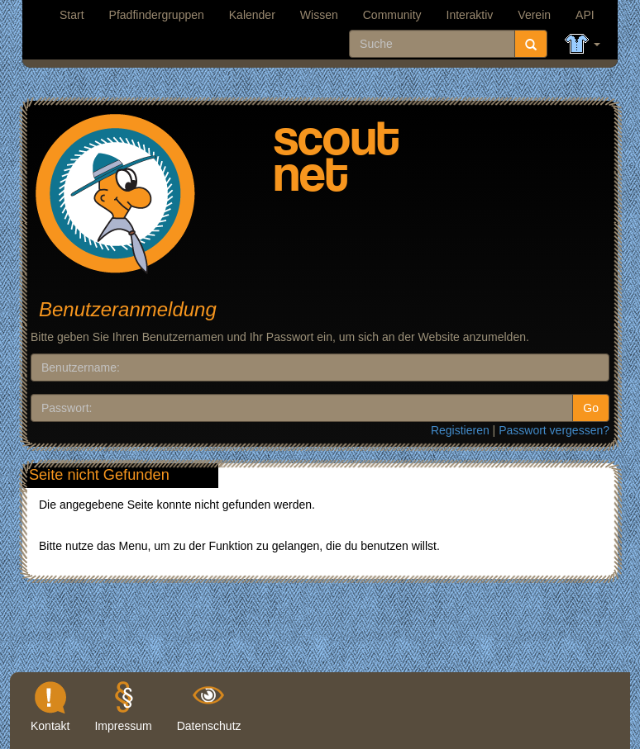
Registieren (460, 430)
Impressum (122, 725)
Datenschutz (209, 725)
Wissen (319, 14)
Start (72, 14)
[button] (582, 44)
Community (392, 14)
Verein (534, 14)
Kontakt (50, 725)
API (585, 14)
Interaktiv (470, 14)
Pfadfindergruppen (156, 14)
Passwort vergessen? (554, 430)
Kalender (252, 14)
